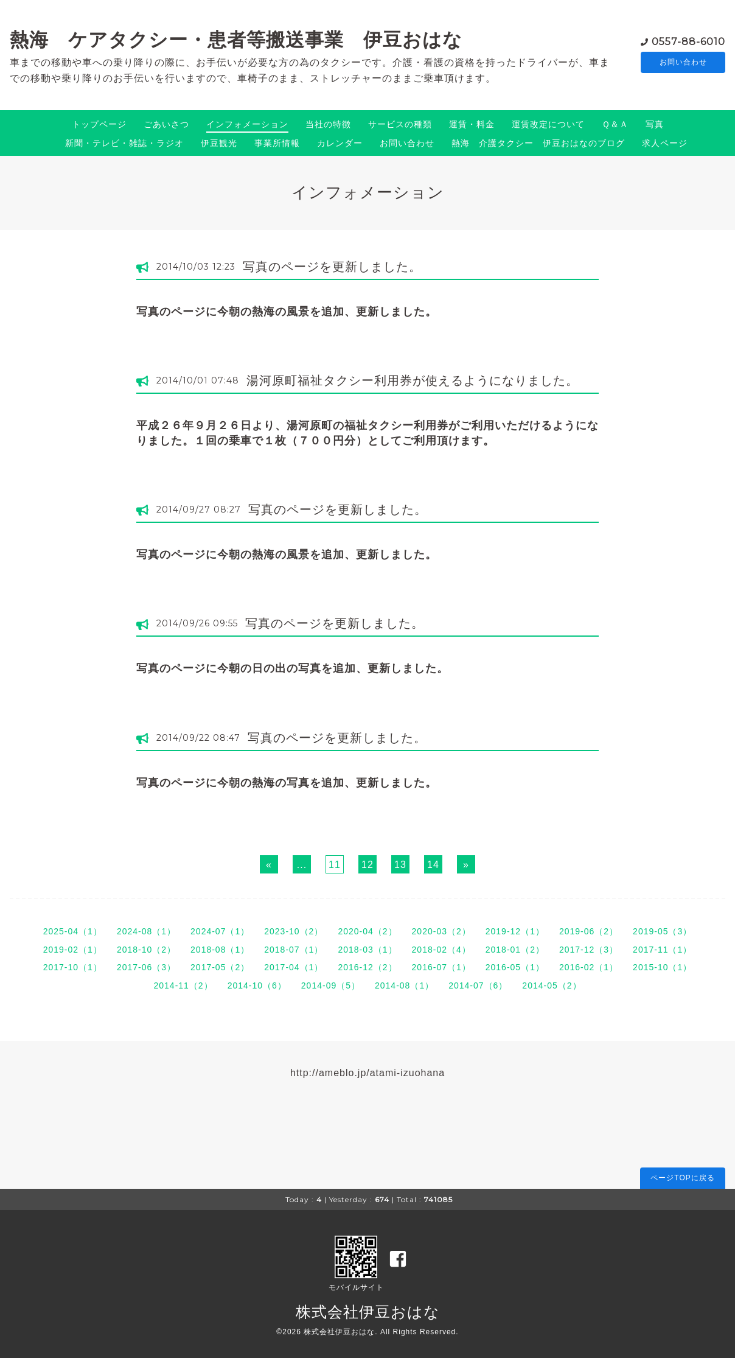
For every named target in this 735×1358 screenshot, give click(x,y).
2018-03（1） (367, 949)
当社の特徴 (328, 124)
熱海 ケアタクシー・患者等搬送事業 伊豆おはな (236, 39)
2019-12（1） (515, 931)
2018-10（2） (146, 949)
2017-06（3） (146, 967)
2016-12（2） (367, 967)
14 (433, 864)
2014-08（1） (404, 985)
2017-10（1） (72, 967)
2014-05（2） (551, 985)
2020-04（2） (367, 931)
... (302, 864)
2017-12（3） (588, 949)
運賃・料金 (472, 124)
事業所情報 (277, 143)
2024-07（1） (219, 931)
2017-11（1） (662, 949)
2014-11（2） (182, 985)
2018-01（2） (515, 949)
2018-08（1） (219, 949)
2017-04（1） (293, 967)
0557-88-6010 (688, 40)
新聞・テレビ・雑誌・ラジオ (124, 143)
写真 (655, 124)
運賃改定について (548, 124)
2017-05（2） (219, 967)
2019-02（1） (72, 949)
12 (367, 864)
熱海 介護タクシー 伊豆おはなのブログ (538, 143)
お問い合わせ (683, 62)
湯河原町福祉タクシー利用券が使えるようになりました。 (412, 380)
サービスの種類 (400, 124)
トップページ (99, 124)
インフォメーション (247, 124)
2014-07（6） (477, 985)
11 (335, 864)
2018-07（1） (293, 949)
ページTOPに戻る (682, 1178)
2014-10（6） (257, 985)
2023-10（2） (293, 931)
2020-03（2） (441, 931)
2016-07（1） (441, 967)
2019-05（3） (662, 931)
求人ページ (665, 143)
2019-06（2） (588, 931)
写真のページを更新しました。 (332, 266)
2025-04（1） (72, 931)
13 (400, 864)
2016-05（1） (515, 967)
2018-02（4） (441, 949)
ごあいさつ (166, 124)
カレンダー (340, 143)
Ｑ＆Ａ (615, 124)
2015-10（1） (662, 967)
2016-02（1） (588, 967)
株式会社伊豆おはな (368, 1311)
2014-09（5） (330, 985)
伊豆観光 (219, 143)
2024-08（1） (146, 931)
